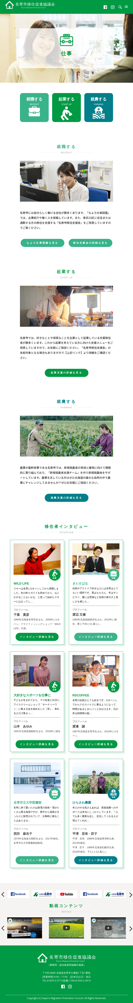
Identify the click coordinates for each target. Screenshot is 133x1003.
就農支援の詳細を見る (66, 497)
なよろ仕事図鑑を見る (42, 242)
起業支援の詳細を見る (66, 372)
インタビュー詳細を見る (37, 636)
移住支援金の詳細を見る (90, 242)
